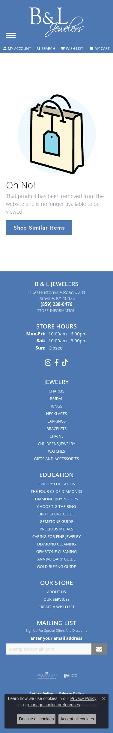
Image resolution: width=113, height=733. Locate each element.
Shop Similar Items (39, 227)
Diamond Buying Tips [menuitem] (56, 499)
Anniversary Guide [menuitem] (56, 559)
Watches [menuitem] (56, 451)
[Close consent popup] (104, 699)
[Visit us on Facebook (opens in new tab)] (56, 362)
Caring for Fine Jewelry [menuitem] (56, 536)
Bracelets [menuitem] (56, 428)
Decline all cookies (36, 718)
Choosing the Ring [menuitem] (56, 506)
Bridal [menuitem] (56, 398)
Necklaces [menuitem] (56, 413)
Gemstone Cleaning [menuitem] (56, 551)
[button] (17, 48)
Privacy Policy (83, 698)
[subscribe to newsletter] (99, 649)
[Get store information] (56, 310)
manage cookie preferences (54, 704)
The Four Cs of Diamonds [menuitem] (56, 491)
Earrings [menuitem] (56, 421)
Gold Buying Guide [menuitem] (56, 566)
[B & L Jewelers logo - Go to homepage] (57, 22)
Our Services (56, 599)
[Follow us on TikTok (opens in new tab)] (65, 362)
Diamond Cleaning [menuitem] (56, 544)
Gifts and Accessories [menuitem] (56, 458)
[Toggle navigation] (11, 35)
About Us (56, 591)
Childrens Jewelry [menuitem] (56, 443)
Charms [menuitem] (56, 391)
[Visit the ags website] (47, 675)
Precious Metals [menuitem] (56, 529)
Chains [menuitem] (56, 436)
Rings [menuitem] (56, 406)
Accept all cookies (77, 718)
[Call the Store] (57, 304)
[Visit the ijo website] (70, 675)
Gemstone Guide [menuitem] (56, 521)
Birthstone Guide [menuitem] (56, 514)
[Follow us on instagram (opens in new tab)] (48, 362)
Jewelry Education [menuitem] (56, 484)
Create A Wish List (56, 606)
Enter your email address (56, 638)
